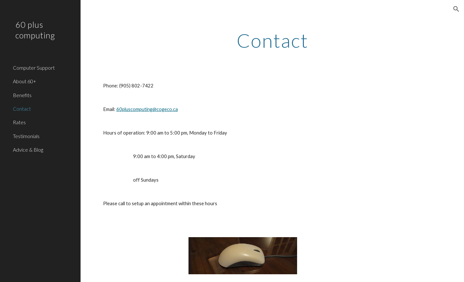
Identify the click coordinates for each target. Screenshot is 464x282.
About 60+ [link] (24, 81)
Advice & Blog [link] (28, 149)
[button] (456, 9)
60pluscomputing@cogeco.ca (147, 109)
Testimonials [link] (26, 136)
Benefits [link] (22, 95)
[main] (272, 40)
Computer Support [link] (34, 68)
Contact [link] (22, 109)
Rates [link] (19, 122)
